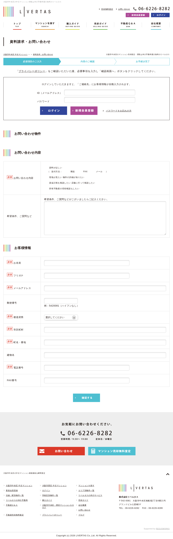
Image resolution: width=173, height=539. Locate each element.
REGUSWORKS (163, 529)
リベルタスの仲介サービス (90, 495)
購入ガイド (47, 500)
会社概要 (82, 505)
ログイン (46, 490)
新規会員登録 (12, 490)
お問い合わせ (124, 9)
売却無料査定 (107, 9)
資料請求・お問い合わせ (43, 54)
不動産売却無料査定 (15, 515)
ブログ (81, 515)
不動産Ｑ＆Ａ (12, 505)
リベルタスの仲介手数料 (17, 500)
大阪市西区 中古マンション (54, 486)
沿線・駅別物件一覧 (15, 495)
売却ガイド (83, 500)
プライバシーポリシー (32, 71)
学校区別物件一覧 (50, 495)
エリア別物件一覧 (86, 490)
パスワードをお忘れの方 (118, 110)
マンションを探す (86, 486)
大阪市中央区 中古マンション (15, 54)
